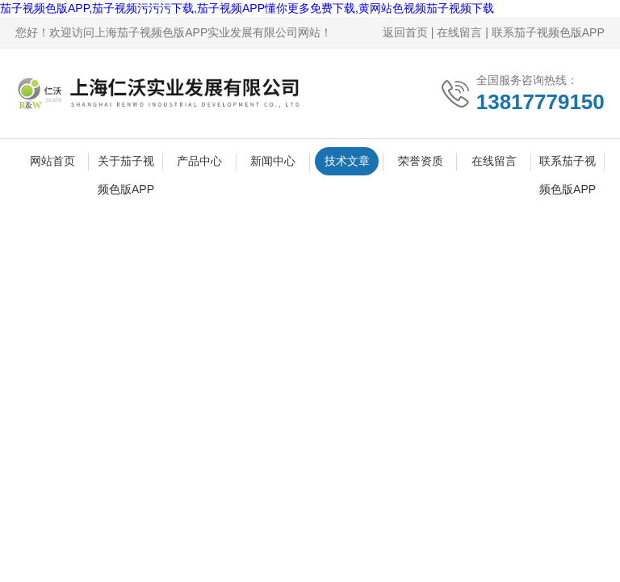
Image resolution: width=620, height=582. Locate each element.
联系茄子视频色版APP (548, 32)
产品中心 (199, 160)
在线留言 (459, 32)
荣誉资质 (420, 160)
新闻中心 (272, 160)
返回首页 (405, 32)
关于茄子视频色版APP (126, 164)
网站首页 (52, 160)
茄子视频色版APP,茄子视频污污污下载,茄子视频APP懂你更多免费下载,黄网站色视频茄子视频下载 (247, 8)
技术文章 (347, 160)
